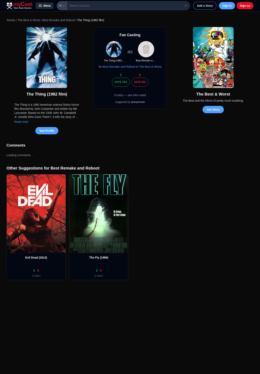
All (62, 5)
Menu (44, 6)
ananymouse (138, 102)
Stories (10, 20)
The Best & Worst (29, 20)
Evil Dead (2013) (36, 257)
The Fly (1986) (98, 257)
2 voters (98, 275)
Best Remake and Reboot (58, 20)
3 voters (36, 275)
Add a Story (205, 5)
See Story (213, 109)
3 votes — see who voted (130, 95)
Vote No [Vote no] (139, 82)
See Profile (46, 130)
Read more (21, 121)
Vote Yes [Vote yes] (121, 82)
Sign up (245, 5)
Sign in (227, 5)
